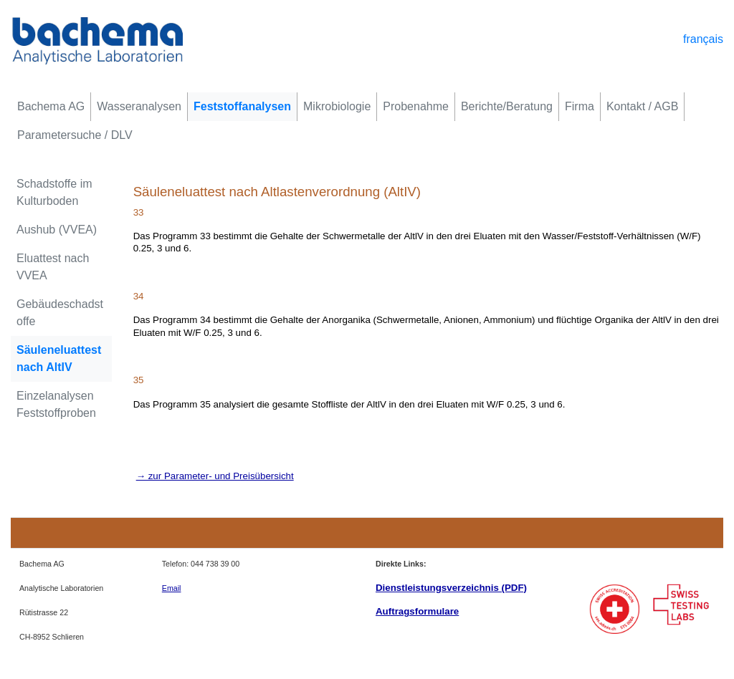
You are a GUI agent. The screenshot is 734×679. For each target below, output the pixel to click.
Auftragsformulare (417, 611)
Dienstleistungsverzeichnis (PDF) (451, 587)
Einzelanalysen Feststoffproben (56, 404)
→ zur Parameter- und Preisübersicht (215, 476)
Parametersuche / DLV (75, 135)
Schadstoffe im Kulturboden (54, 192)
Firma (579, 106)
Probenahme (416, 106)
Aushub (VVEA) (56, 229)
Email (171, 588)
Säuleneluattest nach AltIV (58, 358)
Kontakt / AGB (642, 106)
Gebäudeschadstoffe (59, 312)
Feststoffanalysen (242, 106)
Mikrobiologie (337, 106)
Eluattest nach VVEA (52, 266)
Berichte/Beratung (507, 106)
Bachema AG (51, 106)
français (703, 39)
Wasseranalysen (139, 106)
